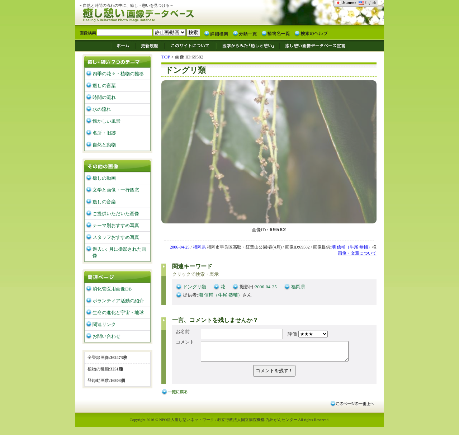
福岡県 (199, 247)
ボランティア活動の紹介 (118, 300)
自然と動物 (104, 144)
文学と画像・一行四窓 (116, 190)
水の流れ (102, 109)
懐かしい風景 (106, 121)
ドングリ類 (194, 287)
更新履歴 (150, 45)
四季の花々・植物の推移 (118, 73)
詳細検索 (216, 33)
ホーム (123, 45)
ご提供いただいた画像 (116, 213)
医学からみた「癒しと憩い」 (247, 45)
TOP (165, 57)
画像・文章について (357, 253)
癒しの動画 (104, 178)
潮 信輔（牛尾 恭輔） (351, 247)
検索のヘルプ (311, 33)
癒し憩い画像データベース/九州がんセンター (156, 14)
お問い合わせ (106, 336)
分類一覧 (244, 33)
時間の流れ (104, 97)
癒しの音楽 (104, 201)
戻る (175, 396)
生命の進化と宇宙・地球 (118, 312)
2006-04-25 (180, 247)
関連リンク (104, 324)
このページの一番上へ (352, 406)
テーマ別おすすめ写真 (116, 225)
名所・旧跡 (104, 133)
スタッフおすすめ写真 (116, 237)
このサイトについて (190, 45)
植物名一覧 (275, 33)
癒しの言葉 (104, 85)
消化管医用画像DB (112, 289)
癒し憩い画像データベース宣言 (314, 45)
